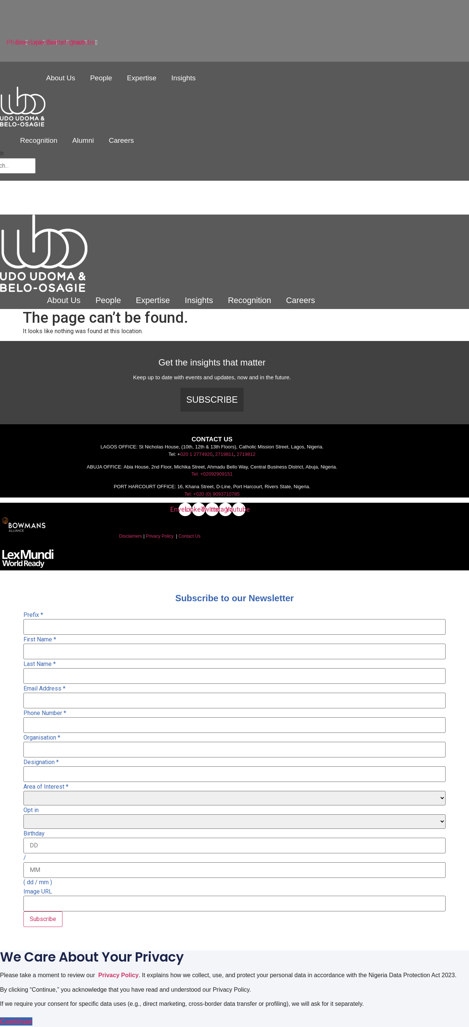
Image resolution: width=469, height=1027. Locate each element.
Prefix (33, 615)
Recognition (38, 140)
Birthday (34, 834)
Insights (183, 78)
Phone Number (44, 713)
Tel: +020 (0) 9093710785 (212, 494)
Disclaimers (130, 536)
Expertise (141, 78)
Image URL (37, 892)
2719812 (246, 454)
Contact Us (189, 536)
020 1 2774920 (196, 454)
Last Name (39, 664)
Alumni (83, 140)
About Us (60, 78)
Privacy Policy (160, 536)
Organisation (41, 738)
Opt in (31, 810)
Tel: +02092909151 (212, 474)
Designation (41, 762)
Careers (121, 140)
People (101, 78)
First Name (39, 640)
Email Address (44, 689)
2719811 (224, 454)
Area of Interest (45, 787)
